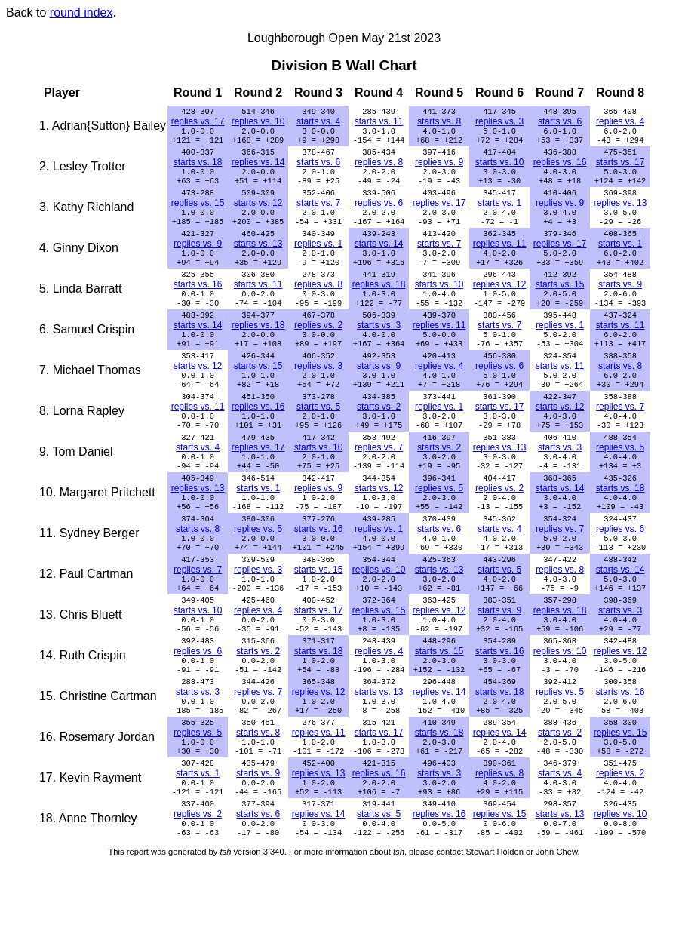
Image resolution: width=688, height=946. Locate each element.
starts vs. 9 (620, 304)
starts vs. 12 (258, 213)
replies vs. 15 (198, 213)
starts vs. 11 (379, 123)
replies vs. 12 (500, 304)
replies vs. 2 (318, 349)
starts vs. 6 (560, 123)
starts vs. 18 (198, 168)
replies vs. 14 (258, 168)
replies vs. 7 (620, 440)
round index (81, 12)
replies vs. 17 (198, 123)
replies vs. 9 (439, 168)
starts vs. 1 (499, 213)
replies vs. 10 (258, 123)
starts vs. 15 (560, 304)
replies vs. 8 (379, 168)
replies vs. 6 (379, 213)
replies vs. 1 (318, 258)
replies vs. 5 (620, 485)
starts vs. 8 (439, 123)
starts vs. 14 (379, 258)
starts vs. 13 (258, 258)
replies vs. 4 (620, 123)
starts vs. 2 (379, 440)
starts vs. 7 (318, 213)
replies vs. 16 (560, 168)
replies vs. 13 (620, 213)
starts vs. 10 (499, 168)
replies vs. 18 (379, 304)
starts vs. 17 (620, 168)
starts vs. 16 (198, 304)
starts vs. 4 (318, 123)
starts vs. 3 (379, 349)
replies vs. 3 (499, 123)
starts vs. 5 (318, 440)
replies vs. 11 (500, 258)
